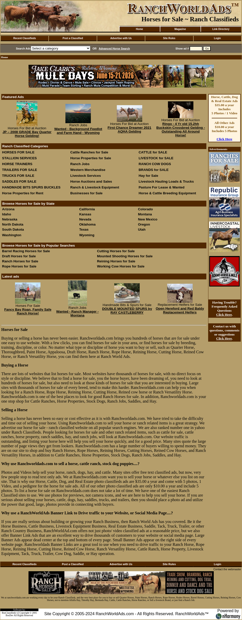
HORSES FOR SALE (18, 152)
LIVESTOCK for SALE (156, 158)
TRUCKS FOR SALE (18, 176)
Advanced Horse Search (114, 48)
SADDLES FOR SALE (19, 181)
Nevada (85, 219)
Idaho (6, 214)
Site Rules (169, 38)
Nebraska (9, 219)
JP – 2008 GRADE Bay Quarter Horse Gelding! (27, 134)
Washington (11, 235)
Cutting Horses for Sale (116, 251)
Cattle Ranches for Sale (89, 152)
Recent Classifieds (24, 38)
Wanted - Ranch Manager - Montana (77, 313)
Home (139, 29)
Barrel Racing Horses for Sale (26, 251)
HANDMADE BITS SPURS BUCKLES (31, 187)
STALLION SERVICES (19, 158)
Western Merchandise (87, 170)
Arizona (8, 209)
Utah (142, 229)
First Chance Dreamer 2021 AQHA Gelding (129, 129)
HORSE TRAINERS (17, 164)
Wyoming (86, 235)
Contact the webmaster (227, 569)
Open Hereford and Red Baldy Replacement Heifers (180, 310)
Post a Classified (73, 38)
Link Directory (220, 29)
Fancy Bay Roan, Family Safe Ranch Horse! (27, 311)
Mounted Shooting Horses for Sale (124, 256)
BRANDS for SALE (154, 170)
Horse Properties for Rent (22, 193)
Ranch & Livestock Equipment (94, 187)
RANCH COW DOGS (155, 164)
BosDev (9, 615)
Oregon (144, 224)
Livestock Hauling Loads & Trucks (166, 181)
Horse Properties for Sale (90, 158)
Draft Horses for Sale (19, 256)
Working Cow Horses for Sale (120, 266)
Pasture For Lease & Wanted (161, 187)
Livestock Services (85, 176)
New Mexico (147, 219)
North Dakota (12, 224)
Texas (84, 229)
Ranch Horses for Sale (20, 261)
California (87, 209)
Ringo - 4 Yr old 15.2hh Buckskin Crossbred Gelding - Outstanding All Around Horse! (180, 129)
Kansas (85, 214)
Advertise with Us (121, 38)
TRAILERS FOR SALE (19, 170)
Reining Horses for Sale (116, 261)
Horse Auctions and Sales (91, 181)
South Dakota (13, 229)
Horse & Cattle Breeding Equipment (167, 193)
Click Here (224, 139)
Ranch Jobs (80, 164)
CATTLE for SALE (153, 152)
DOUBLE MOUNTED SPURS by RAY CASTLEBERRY (127, 310)
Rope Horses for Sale (19, 266)
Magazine (180, 29)
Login (217, 38)
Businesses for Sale (86, 193)
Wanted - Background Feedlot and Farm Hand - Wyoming (78, 131)
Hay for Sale (149, 176)
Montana (145, 214)
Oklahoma (87, 224)
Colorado (145, 209)
